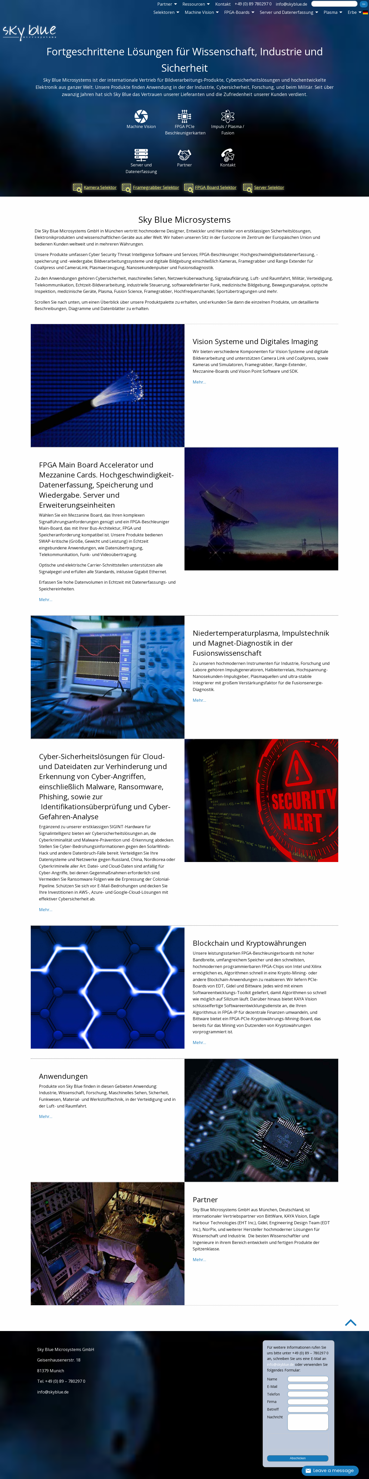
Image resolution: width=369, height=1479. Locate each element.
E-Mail (272, 1387)
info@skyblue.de (291, 4)
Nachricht (275, 1417)
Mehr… (199, 382)
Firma (271, 1402)
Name (272, 1379)
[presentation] (298, 1441)
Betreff (273, 1409)
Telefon (273, 1394)
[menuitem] (165, 4)
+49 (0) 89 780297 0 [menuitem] (253, 4)
